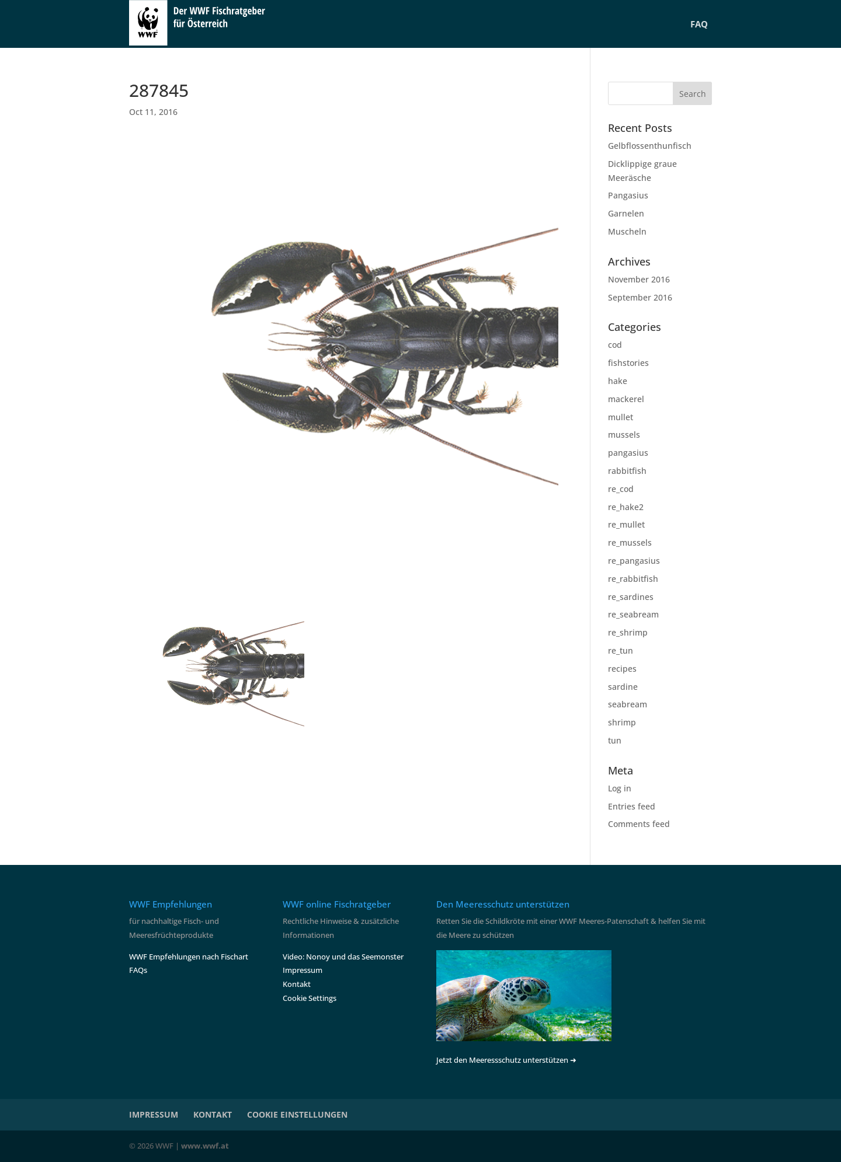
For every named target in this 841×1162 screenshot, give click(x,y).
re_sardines (631, 596)
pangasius (628, 452)
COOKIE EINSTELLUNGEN (297, 1114)
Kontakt (297, 984)
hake (617, 380)
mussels (624, 434)
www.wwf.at (205, 1145)
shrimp (622, 722)
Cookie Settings (309, 998)
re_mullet (626, 524)
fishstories (628, 362)
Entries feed (631, 806)
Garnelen (626, 213)
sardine (623, 686)
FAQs (138, 970)
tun (614, 740)
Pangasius (628, 195)
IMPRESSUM (153, 1114)
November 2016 (639, 279)
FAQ (699, 24)
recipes (622, 668)
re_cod (621, 488)
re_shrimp (628, 632)
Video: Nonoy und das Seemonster (343, 956)
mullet (620, 417)
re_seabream (633, 614)
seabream (627, 704)
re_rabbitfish (633, 578)
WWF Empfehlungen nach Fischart (188, 956)
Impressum (302, 970)
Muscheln (627, 231)
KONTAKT (212, 1114)
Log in (619, 788)
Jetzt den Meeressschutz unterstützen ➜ (506, 1060)
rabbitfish (627, 470)
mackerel (626, 398)
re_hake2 (626, 506)
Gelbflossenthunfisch (649, 145)
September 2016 (640, 297)
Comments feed (639, 823)
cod (615, 344)
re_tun (620, 650)
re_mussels (630, 542)
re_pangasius (634, 560)
